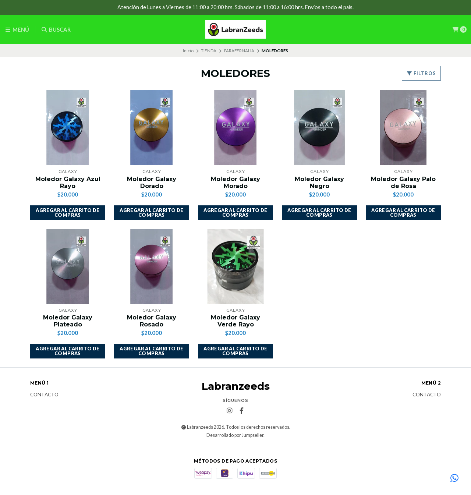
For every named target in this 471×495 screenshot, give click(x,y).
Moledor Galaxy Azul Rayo (67, 183)
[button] (67, 212)
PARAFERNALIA (239, 50)
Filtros (421, 73)
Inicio (188, 50)
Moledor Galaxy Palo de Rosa (403, 183)
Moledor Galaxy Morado (235, 183)
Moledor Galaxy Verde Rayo (235, 321)
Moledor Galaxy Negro (319, 183)
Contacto (44, 394)
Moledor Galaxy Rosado (151, 321)
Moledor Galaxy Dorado (151, 183)
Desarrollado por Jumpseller (234, 435)
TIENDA (208, 50)
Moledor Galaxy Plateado (67, 321)
